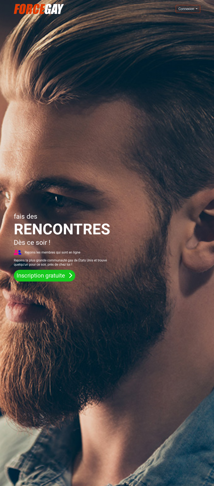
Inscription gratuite (41, 275)
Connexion (186, 9)
